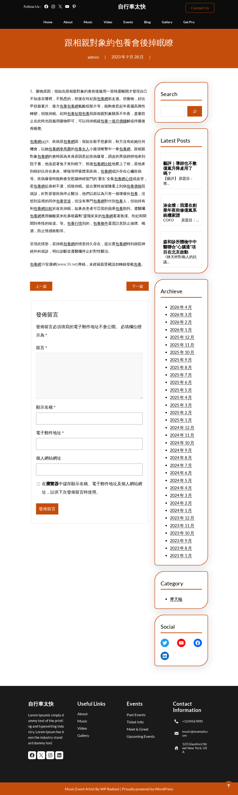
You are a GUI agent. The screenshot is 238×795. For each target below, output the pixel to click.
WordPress (164, 789)
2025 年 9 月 (181, 359)
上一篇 (41, 286)
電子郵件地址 (50, 432)
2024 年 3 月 (181, 495)
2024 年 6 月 (181, 472)
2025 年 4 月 (181, 397)
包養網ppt (38, 141)
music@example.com (195, 733)
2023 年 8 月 (181, 548)
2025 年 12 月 (182, 337)
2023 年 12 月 (182, 517)
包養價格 (134, 186)
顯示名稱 (46, 407)
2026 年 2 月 (181, 321)
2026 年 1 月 (181, 329)
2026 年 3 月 (181, 314)
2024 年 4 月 (181, 487)
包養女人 (82, 149)
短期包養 (82, 113)
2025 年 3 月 (181, 405)
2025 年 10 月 (182, 352)
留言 (41, 347)
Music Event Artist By (82, 789)
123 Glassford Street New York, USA (194, 748)
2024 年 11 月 (182, 435)
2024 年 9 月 (181, 450)
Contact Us (200, 8)
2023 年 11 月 (182, 525)
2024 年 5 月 (181, 480)
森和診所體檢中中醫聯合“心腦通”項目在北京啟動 (180, 246)
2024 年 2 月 (181, 502)
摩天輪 (176, 598)
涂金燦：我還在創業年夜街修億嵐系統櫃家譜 (180, 210)
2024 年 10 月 (182, 442)
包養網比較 (102, 164)
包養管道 (63, 201)
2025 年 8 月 (181, 367)
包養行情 (74, 223)
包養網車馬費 (60, 149)
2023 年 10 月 (182, 532)
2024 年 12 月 (182, 427)
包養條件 (100, 223)
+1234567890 (192, 721)
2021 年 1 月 (181, 555)
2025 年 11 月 (182, 344)
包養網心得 (123, 179)
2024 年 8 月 (181, 457)
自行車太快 (132, 6)
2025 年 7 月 (181, 374)
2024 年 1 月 (181, 510)
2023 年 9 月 (181, 540)
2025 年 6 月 (181, 382)
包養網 (102, 99)
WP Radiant (109, 789)
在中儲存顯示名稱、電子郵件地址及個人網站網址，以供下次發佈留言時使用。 (92, 487)
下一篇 (137, 286)
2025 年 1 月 (181, 419)
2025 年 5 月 (181, 389)
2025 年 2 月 (181, 412)
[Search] (194, 111)
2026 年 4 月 (181, 307)
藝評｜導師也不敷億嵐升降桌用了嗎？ (180, 168)
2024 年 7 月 (181, 465)
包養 (63, 106)
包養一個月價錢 (114, 121)
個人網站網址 (48, 458)
